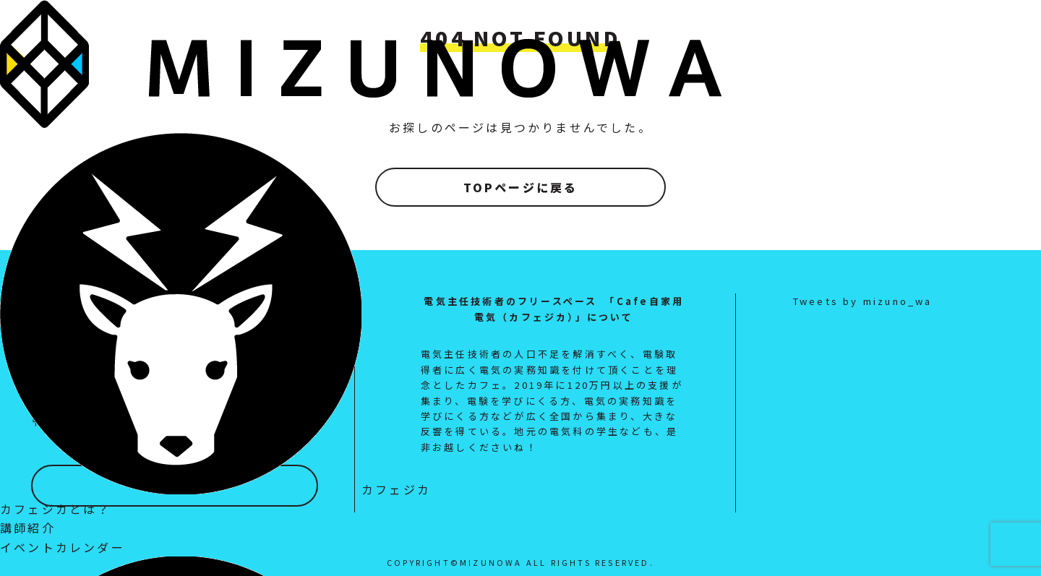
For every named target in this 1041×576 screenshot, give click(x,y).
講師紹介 (28, 527)
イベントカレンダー (62, 547)
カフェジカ (215, 489)
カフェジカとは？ (55, 508)
